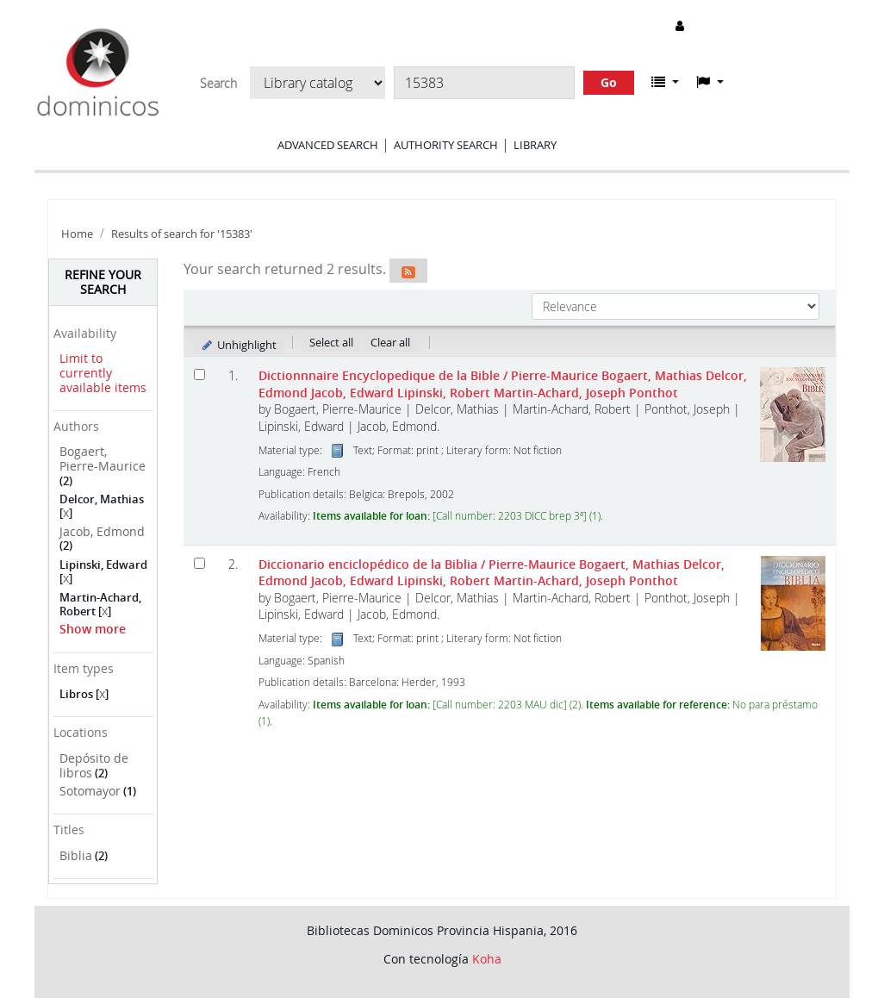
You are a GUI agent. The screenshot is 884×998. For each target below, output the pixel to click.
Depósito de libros (93, 765)
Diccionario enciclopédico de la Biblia (491, 572)
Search (218, 83)
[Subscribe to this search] (408, 271)
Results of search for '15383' (181, 234)
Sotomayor (90, 791)
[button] (665, 81)
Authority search (446, 145)
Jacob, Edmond (102, 531)
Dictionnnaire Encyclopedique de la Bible (502, 383)
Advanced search (327, 145)
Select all (331, 342)
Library (535, 145)
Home (77, 234)
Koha (486, 959)
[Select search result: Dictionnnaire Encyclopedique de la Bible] (199, 374)
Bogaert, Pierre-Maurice (102, 458)
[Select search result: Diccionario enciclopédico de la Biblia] (199, 563)
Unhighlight (238, 344)
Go (609, 82)
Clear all (390, 342)
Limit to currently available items (102, 372)
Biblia (75, 855)
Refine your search (103, 281)
